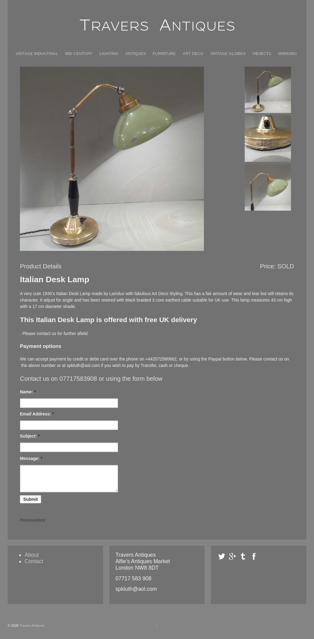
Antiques (135, 53)
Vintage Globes (228, 53)
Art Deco (192, 53)
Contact (34, 566)
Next (40, 524)
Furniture (164, 53)
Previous (28, 524)
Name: (28, 391)
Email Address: (37, 413)
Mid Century (79, 53)
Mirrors (287, 53)
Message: (31, 458)
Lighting (108, 53)
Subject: (30, 436)
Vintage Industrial (37, 53)
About (32, 559)
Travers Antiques (32, 630)
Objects (261, 53)
